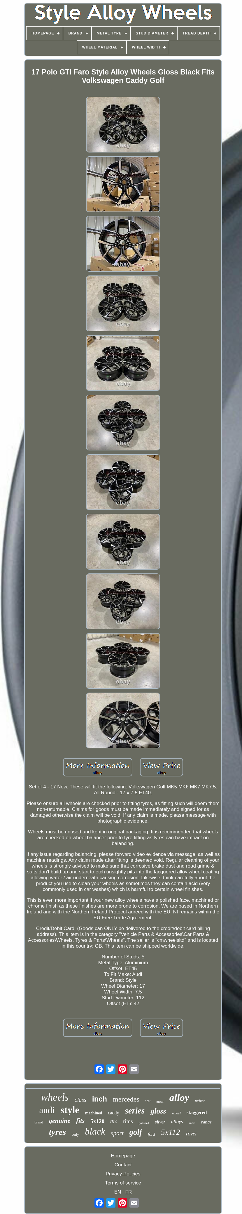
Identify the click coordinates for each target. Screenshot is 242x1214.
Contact (123, 1165)
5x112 (170, 1132)
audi (47, 1110)
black (95, 1131)
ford (151, 1134)
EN (117, 1192)
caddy (113, 1112)
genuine (59, 1120)
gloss (158, 1111)
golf (135, 1132)
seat (148, 1101)
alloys (177, 1121)
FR (128, 1192)
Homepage (123, 1155)
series (135, 1110)
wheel (176, 1113)
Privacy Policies (123, 1174)
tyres (57, 1132)
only (75, 1134)
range (206, 1122)
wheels (55, 1097)
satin (192, 1123)
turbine (200, 1101)
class (80, 1100)
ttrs (113, 1121)
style (70, 1110)
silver (160, 1121)
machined (93, 1113)
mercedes (126, 1099)
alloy (179, 1097)
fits (80, 1120)
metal (159, 1101)
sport (117, 1133)
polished (144, 1123)
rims (128, 1121)
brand (38, 1122)
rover (191, 1134)
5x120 (97, 1121)
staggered (197, 1112)
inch (99, 1099)
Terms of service (123, 1183)
